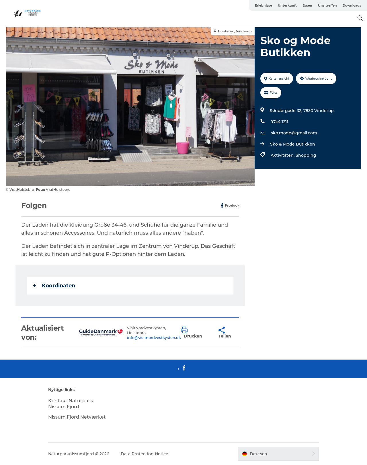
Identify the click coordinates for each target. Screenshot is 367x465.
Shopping (306, 155)
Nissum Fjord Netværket (77, 417)
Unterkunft (287, 5)
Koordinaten (54, 285)
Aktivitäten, (283, 155)
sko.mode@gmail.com (294, 133)
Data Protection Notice (144, 453)
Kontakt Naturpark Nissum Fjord (70, 403)
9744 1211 (279, 121)
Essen (307, 5)
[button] (195, 333)
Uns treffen (327, 5)
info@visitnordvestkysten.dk (154, 337)
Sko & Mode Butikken (292, 144)
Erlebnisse (263, 5)
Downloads (352, 5)
